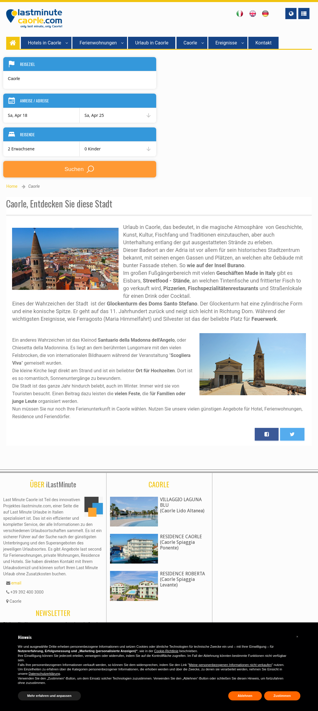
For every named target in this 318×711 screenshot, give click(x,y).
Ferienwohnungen (101, 43)
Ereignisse (229, 43)
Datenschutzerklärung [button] (44, 673)
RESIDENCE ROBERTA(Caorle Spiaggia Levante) (182, 579)
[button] (297, 636)
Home (11, 186)
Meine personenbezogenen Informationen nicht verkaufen (230, 665)
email (16, 583)
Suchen (79, 169)
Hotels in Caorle (48, 43)
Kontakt (263, 43)
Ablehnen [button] (245, 695)
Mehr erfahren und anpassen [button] (49, 695)
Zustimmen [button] (282, 695)
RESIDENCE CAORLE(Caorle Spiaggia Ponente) (181, 542)
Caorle (194, 43)
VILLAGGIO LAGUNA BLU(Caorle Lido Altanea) (182, 505)
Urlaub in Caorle (151, 43)
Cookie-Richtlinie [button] (166, 651)
